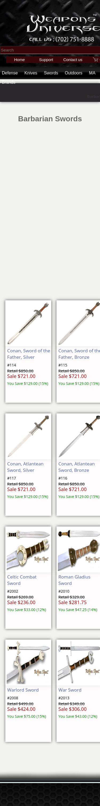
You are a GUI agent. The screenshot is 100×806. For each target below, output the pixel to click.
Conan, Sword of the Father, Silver (28, 354)
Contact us (72, 59)
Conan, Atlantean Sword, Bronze (76, 467)
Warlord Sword (23, 690)
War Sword (70, 690)
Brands (8, 82)
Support (46, 59)
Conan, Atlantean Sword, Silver (25, 467)
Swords (51, 73)
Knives (31, 73)
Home (19, 59)
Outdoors (73, 73)
